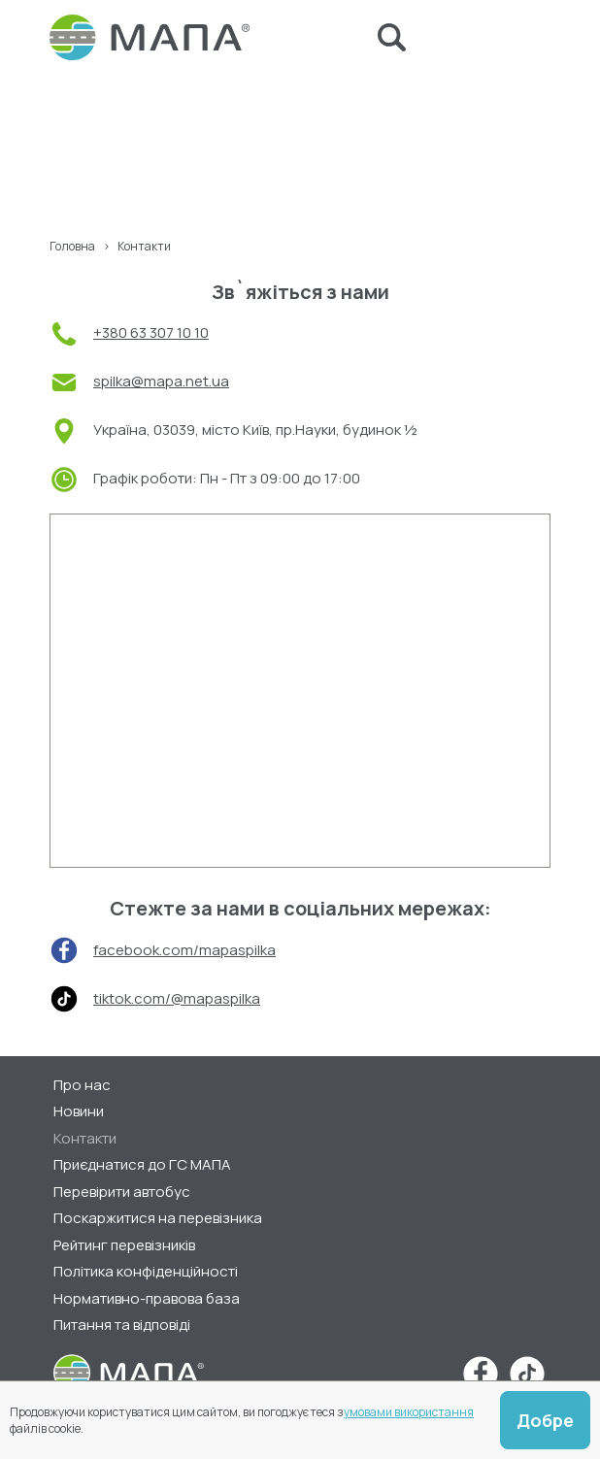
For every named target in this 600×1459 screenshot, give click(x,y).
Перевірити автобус (121, 1191)
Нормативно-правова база (146, 1298)
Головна (72, 246)
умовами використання (409, 1412)
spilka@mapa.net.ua (161, 381)
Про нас (82, 1085)
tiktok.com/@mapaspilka (176, 998)
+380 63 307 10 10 (151, 332)
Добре (545, 1420)
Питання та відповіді (121, 1324)
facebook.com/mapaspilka (184, 950)
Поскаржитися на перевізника (157, 1218)
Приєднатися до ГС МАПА (142, 1164)
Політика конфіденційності (145, 1271)
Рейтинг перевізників (124, 1245)
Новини (78, 1111)
